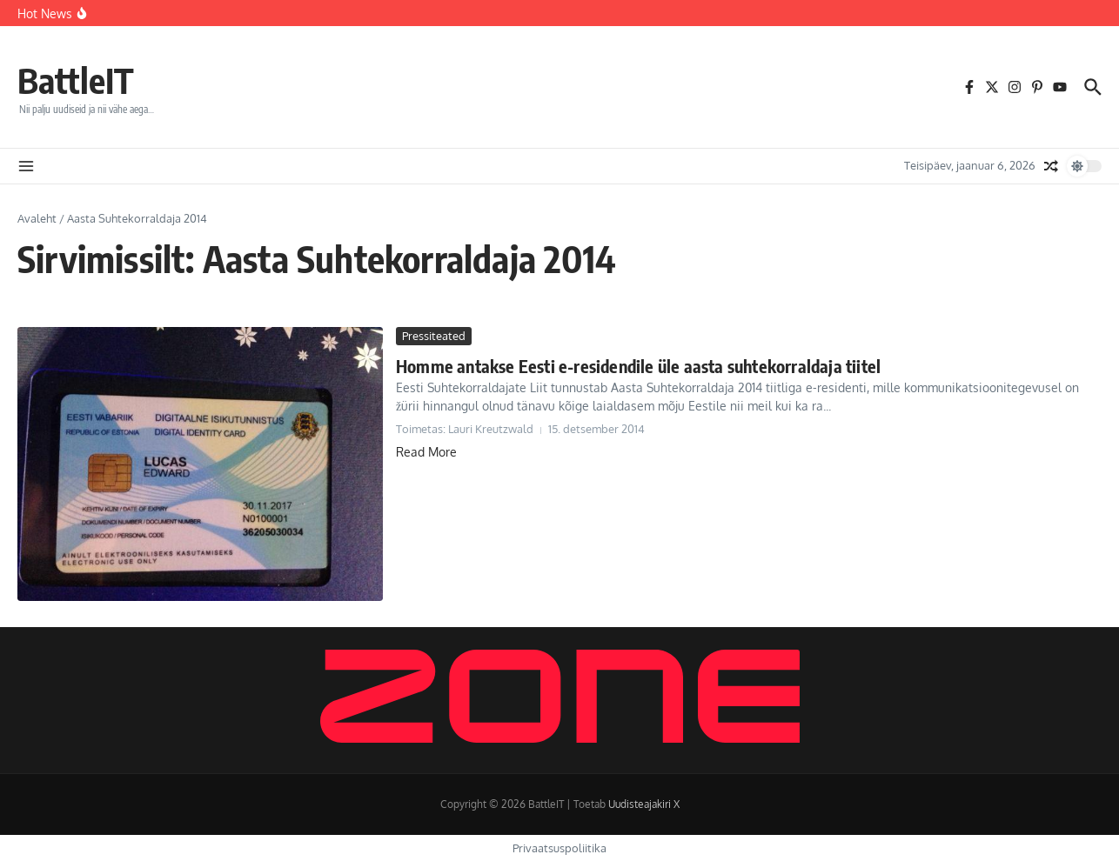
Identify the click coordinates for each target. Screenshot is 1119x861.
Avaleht (37, 218)
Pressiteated (434, 336)
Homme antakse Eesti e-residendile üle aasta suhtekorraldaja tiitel (638, 366)
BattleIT (75, 80)
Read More (426, 451)
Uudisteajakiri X (644, 804)
